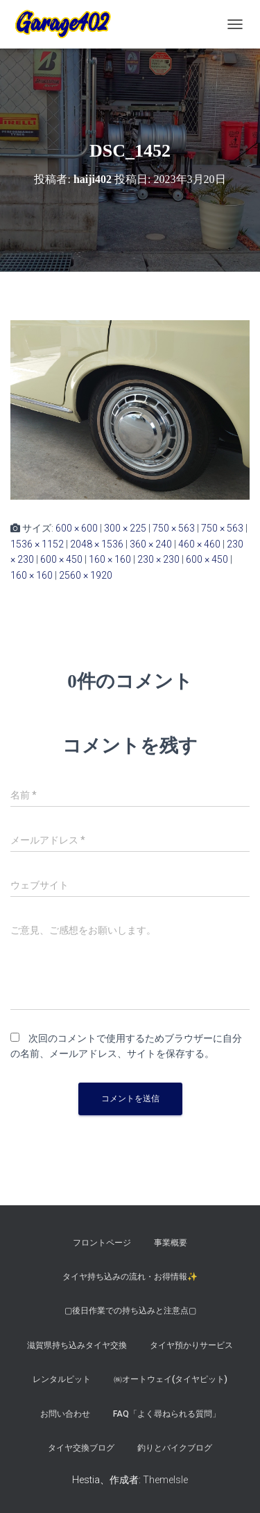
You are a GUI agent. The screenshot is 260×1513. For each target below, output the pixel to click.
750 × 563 (174, 528)
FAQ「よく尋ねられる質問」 (166, 1414)
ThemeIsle (165, 1479)
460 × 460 (199, 544)
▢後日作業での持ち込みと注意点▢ (130, 1310)
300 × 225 (125, 528)
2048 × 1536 (96, 544)
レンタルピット (62, 1379)
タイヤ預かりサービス (191, 1345)
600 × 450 (61, 559)
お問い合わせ (65, 1414)
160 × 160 (110, 559)
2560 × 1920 (85, 575)
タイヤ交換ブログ (81, 1448)
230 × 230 (158, 559)
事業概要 (170, 1243)
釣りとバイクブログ (174, 1448)
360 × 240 (151, 544)
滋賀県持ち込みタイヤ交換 (77, 1345)
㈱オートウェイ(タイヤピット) (170, 1379)
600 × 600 (76, 528)
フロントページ (102, 1243)
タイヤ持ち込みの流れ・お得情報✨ (130, 1277)
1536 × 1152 (37, 544)
